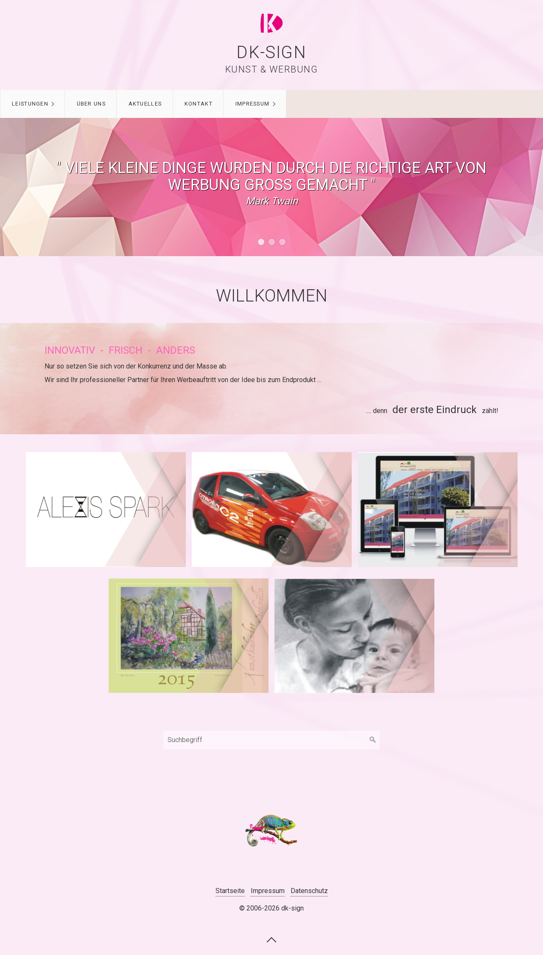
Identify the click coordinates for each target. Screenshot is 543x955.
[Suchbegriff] (271, 740)
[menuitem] (32, 104)
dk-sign (271, 52)
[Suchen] (373, 740)
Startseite (230, 891)
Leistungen (30, 104)
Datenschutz (309, 891)
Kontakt (199, 104)
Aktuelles (145, 104)
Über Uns (91, 104)
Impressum (252, 104)
